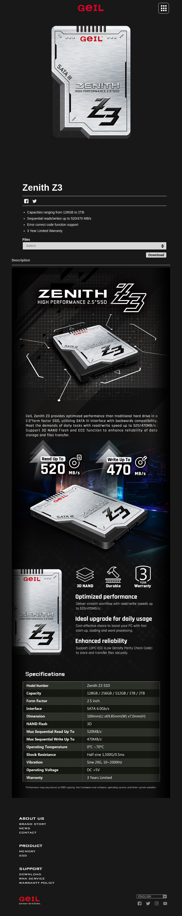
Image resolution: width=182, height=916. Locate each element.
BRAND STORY (32, 824)
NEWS (24, 828)
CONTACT (27, 832)
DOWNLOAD (30, 874)
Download (156, 255)
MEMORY (27, 851)
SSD (23, 855)
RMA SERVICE (32, 878)
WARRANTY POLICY (36, 883)
